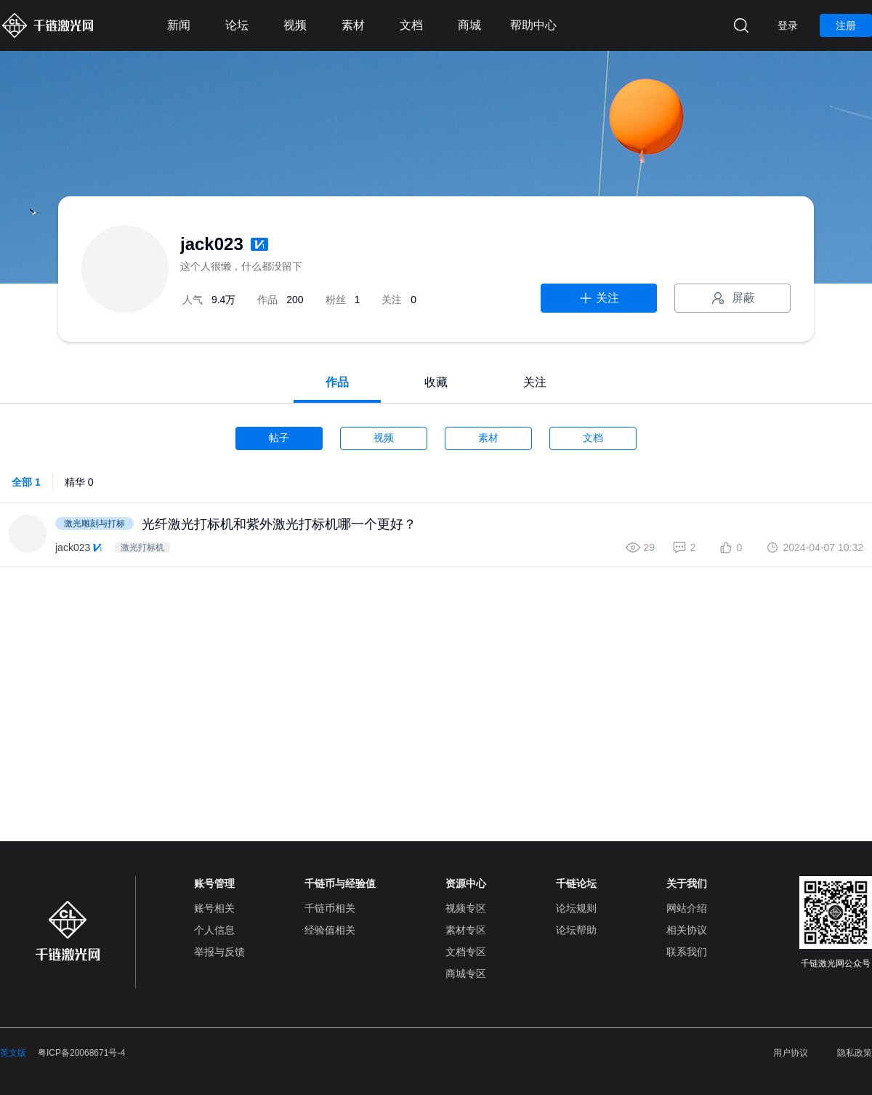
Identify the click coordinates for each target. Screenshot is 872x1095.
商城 (469, 25)
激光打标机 (142, 547)
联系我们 (686, 952)
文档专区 (465, 952)
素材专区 (465, 930)
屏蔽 (732, 298)
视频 (295, 25)
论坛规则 (576, 908)
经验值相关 (329, 930)
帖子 (279, 438)
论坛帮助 (576, 930)
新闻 (178, 25)
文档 (411, 25)
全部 (26, 482)
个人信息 (214, 930)
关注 (598, 298)
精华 (79, 482)
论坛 (237, 25)
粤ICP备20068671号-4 (81, 1053)
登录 (788, 25)
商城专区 (465, 973)
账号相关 (214, 908)
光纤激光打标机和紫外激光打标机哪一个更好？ (279, 524)
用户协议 (790, 1053)
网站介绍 (686, 908)
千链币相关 (329, 908)
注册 (846, 25)
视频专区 (465, 908)
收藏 (436, 382)
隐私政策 (854, 1053)
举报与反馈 (219, 952)
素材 (353, 25)
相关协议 (686, 930)
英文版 (13, 1053)
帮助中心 (533, 25)
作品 (337, 382)
